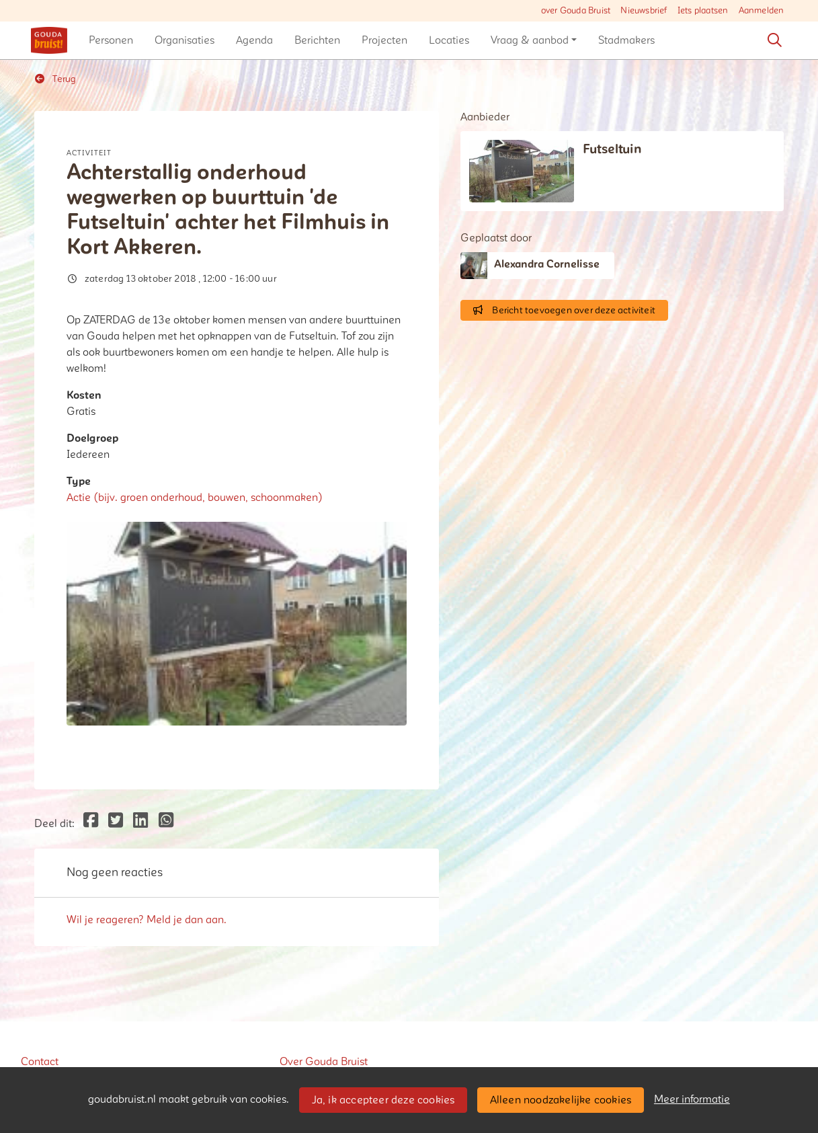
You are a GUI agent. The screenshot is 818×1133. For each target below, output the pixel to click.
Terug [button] (56, 79)
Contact (39, 1061)
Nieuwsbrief (643, 10)
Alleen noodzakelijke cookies (561, 1100)
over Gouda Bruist (575, 10)
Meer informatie (692, 1099)
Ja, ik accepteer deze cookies (383, 1100)
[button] (111, 40)
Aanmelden (761, 10)
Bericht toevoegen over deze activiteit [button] (564, 310)
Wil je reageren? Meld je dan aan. (147, 920)
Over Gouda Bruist (324, 1061)
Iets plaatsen (703, 10)
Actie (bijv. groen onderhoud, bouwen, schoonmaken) (195, 497)
